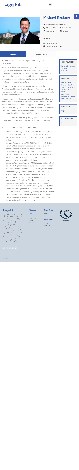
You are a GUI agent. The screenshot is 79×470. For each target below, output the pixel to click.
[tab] (13, 54)
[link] (76, 16)
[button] (50, 4)
